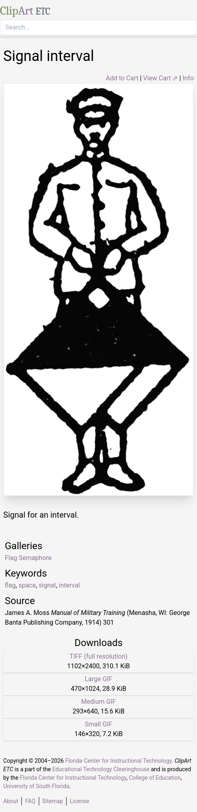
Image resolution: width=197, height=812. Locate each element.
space (27, 585)
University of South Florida (36, 786)
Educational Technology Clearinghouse (100, 769)
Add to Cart (122, 78)
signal (47, 585)
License (79, 801)
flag (10, 585)
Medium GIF (98, 701)
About (10, 801)
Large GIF (98, 679)
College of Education (155, 777)
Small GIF (98, 724)
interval (69, 585)
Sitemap (52, 801)
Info (188, 78)
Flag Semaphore (28, 558)
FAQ (30, 801)
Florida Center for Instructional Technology (118, 760)
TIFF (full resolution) (98, 656)
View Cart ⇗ (160, 78)
